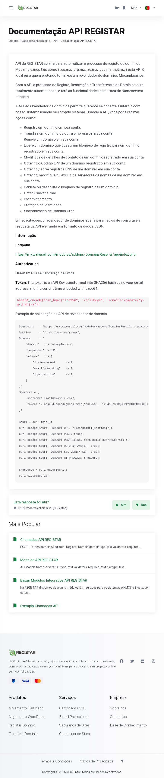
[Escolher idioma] (149, 8)
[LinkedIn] (143, 660)
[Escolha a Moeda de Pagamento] (136, 8)
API (55, 40)
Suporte (13, 40)
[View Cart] (116, 8)
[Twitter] (132, 660)
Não (141, 505)
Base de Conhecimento (36, 40)
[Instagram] (153, 660)
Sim (121, 505)
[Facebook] (121, 660)
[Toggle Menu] (10, 8)
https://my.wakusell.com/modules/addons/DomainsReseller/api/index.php (75, 254)
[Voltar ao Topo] (122, 760)
